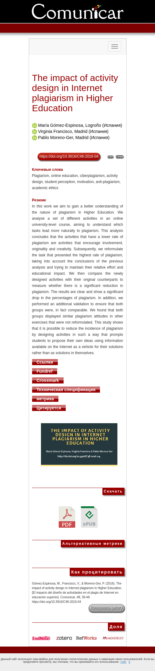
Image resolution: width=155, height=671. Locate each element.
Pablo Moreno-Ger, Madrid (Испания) (73, 137)
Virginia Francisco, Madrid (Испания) (73, 131)
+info (123, 661)
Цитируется (49, 407)
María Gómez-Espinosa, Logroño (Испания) (80, 125)
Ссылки (45, 362)
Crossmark (48, 380)
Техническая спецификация (66, 389)
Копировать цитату (106, 608)
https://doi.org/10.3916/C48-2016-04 (68, 156)
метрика (45, 398)
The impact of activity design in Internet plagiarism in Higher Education (75, 93)
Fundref (45, 371)
